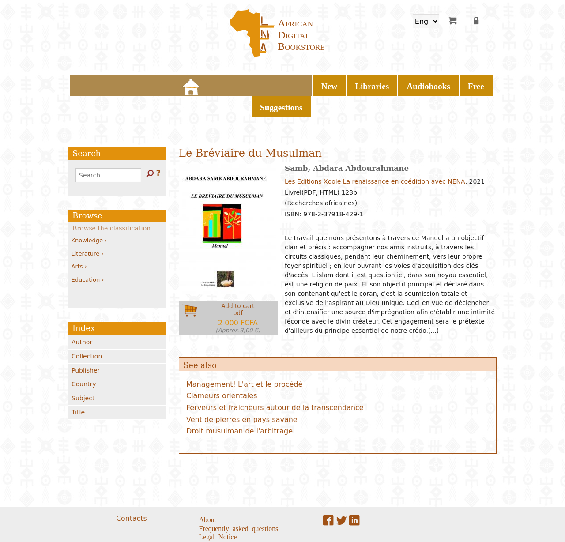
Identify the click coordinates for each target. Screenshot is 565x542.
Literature (88, 228)
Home (181, 84)
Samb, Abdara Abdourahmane (347, 143)
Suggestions (366, 83)
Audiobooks (288, 83)
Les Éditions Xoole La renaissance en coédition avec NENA (375, 156)
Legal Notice (218, 511)
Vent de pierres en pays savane (242, 394)
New (205, 83)
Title (78, 387)
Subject (83, 373)
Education (88, 254)
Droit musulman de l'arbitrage (239, 406)
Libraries (241, 83)
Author (82, 317)
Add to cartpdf (238, 293)
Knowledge (89, 215)
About (207, 493)
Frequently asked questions (239, 502)
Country (84, 359)
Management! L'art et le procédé (244, 359)
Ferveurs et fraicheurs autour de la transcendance (275, 383)
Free (328, 83)
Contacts (131, 493)
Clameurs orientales (221, 371)
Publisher (86, 345)
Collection (87, 331)
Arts (79, 241)
